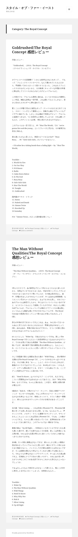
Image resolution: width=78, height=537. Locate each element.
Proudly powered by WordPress (23, 533)
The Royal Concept (33, 228)
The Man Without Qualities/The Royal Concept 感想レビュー (37, 253)
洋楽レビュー (44, 228)
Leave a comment (27, 230)
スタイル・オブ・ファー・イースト (30, 8)
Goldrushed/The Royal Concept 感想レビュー (32, 49)
